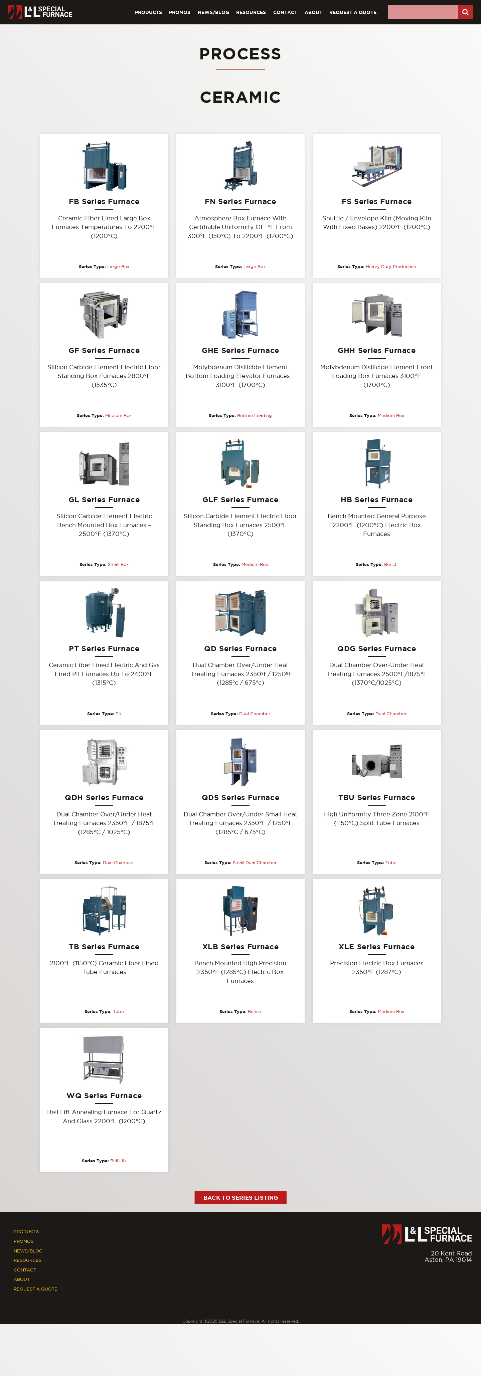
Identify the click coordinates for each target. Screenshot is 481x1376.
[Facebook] (453, 1284)
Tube (390, 864)
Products (148, 12)
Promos (179, 12)
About (313, 12)
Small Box (118, 565)
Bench (390, 565)
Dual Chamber (254, 715)
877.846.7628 (452, 1269)
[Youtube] (467, 1284)
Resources (251, 12)
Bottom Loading (254, 416)
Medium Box (118, 416)
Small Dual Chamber (255, 864)
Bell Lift (118, 1163)
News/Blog (213, 12)
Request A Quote (352, 12)
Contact (285, 12)
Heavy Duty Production (391, 266)
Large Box (118, 266)
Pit (118, 715)
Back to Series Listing (240, 1200)
